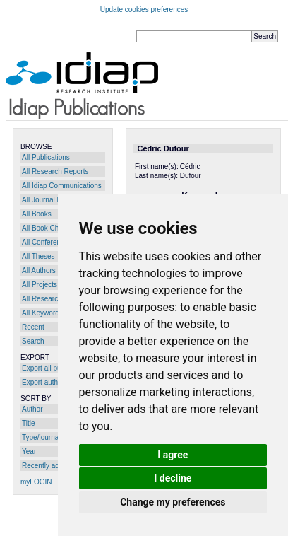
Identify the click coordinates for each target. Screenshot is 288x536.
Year (29, 451)
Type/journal (41, 437)
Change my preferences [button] (172, 502)
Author (32, 409)
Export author (43, 382)
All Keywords (42, 313)
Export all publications (56, 368)
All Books (37, 214)
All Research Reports (55, 171)
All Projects (39, 285)
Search (33, 341)
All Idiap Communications (62, 186)
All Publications (46, 157)
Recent (33, 327)
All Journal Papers (50, 200)
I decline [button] (172, 478)
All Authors (39, 270)
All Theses (38, 256)
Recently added (46, 466)
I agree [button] (172, 454)
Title (28, 423)
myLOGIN (36, 482)
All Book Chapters (50, 228)
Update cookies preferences (144, 9)
